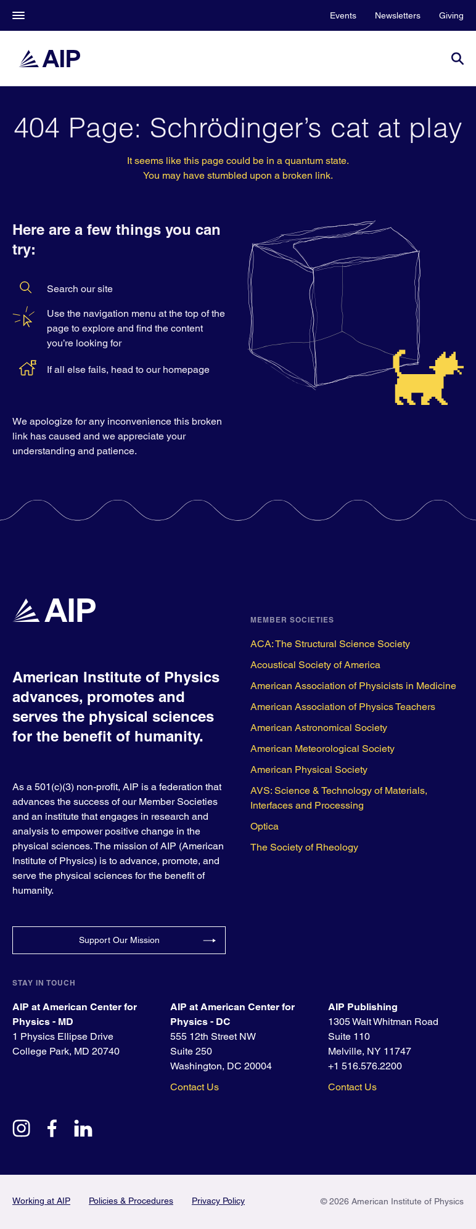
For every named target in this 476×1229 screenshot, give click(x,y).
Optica (264, 826)
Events (343, 15)
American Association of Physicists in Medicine (353, 686)
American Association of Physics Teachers (342, 706)
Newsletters (398, 15)
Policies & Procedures (131, 1201)
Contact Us (194, 1087)
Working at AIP (41, 1201)
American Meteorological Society (322, 748)
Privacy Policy (218, 1201)
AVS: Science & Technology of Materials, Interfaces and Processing (338, 798)
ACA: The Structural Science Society (330, 644)
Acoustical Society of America (315, 665)
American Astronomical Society (318, 727)
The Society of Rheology (304, 847)
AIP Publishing (363, 1007)
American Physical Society (308, 769)
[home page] (49, 58)
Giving (451, 15)
